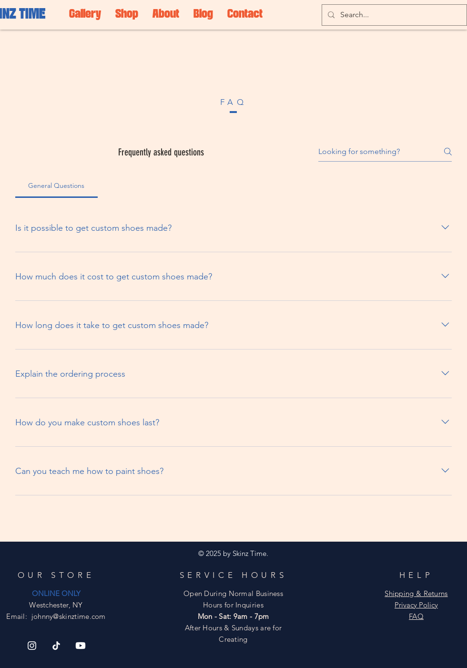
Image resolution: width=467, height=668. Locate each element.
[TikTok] (56, 645)
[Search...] (393, 15)
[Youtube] (80, 645)
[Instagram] (32, 645)
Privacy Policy (416, 604)
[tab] (56, 185)
